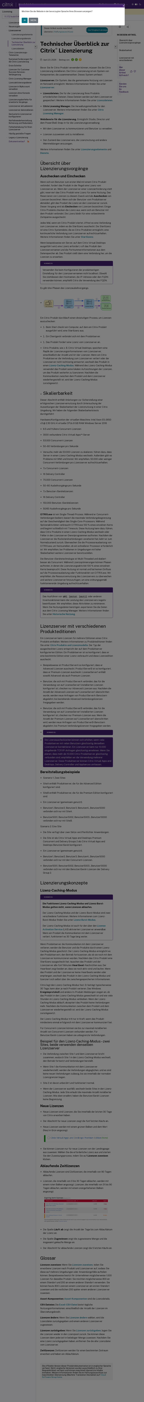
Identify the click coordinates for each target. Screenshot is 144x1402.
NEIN (33, 20)
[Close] (123, 6)
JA (24, 20)
